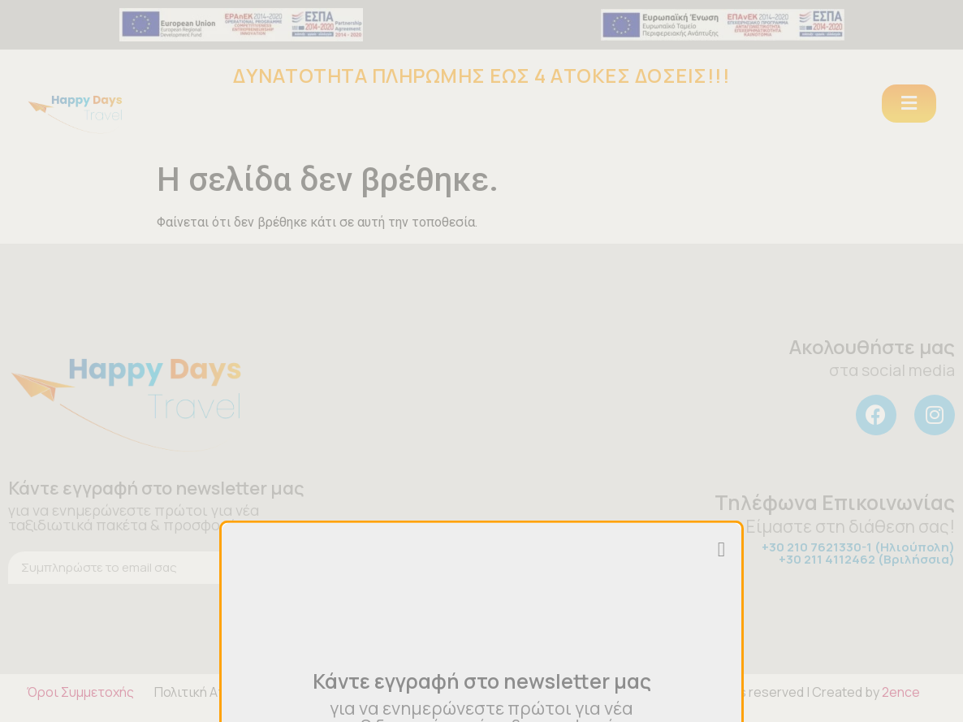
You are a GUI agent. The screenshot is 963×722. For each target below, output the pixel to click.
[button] (909, 103)
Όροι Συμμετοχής (80, 692)
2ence (901, 692)
